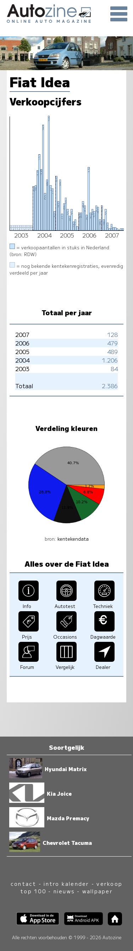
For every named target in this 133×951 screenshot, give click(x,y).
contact (24, 883)
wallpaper (97, 891)
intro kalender (66, 883)
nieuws (64, 891)
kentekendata (73, 538)
